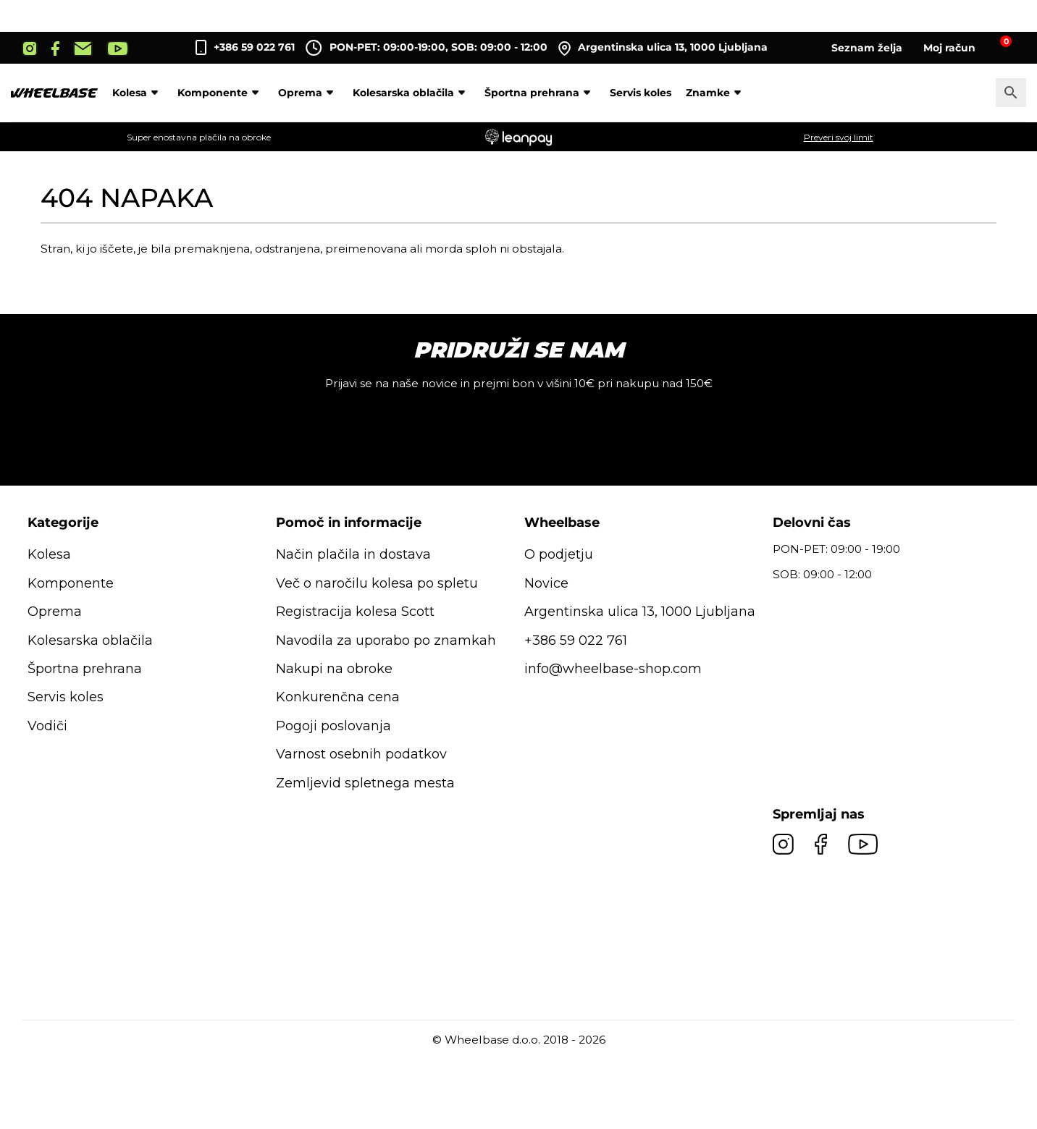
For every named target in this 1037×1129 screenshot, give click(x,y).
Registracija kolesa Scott (355, 612)
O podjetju (558, 554)
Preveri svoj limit (838, 137)
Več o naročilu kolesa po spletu (377, 583)
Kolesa (137, 92)
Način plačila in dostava (353, 554)
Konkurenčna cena (338, 697)
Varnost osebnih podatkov (361, 754)
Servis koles (640, 92)
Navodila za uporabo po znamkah (386, 640)
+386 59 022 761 (254, 47)
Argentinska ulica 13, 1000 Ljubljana (663, 48)
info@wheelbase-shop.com (613, 669)
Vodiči (47, 726)
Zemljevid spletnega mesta (365, 783)
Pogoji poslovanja (333, 726)
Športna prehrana (539, 92)
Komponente (220, 92)
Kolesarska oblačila (411, 92)
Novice (546, 583)
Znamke (716, 92)
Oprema (308, 92)
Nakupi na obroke (334, 669)
